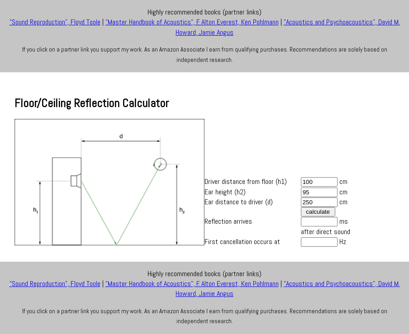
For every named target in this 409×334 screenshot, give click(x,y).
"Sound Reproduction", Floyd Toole (55, 22)
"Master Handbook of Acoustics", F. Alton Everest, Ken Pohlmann (192, 22)
